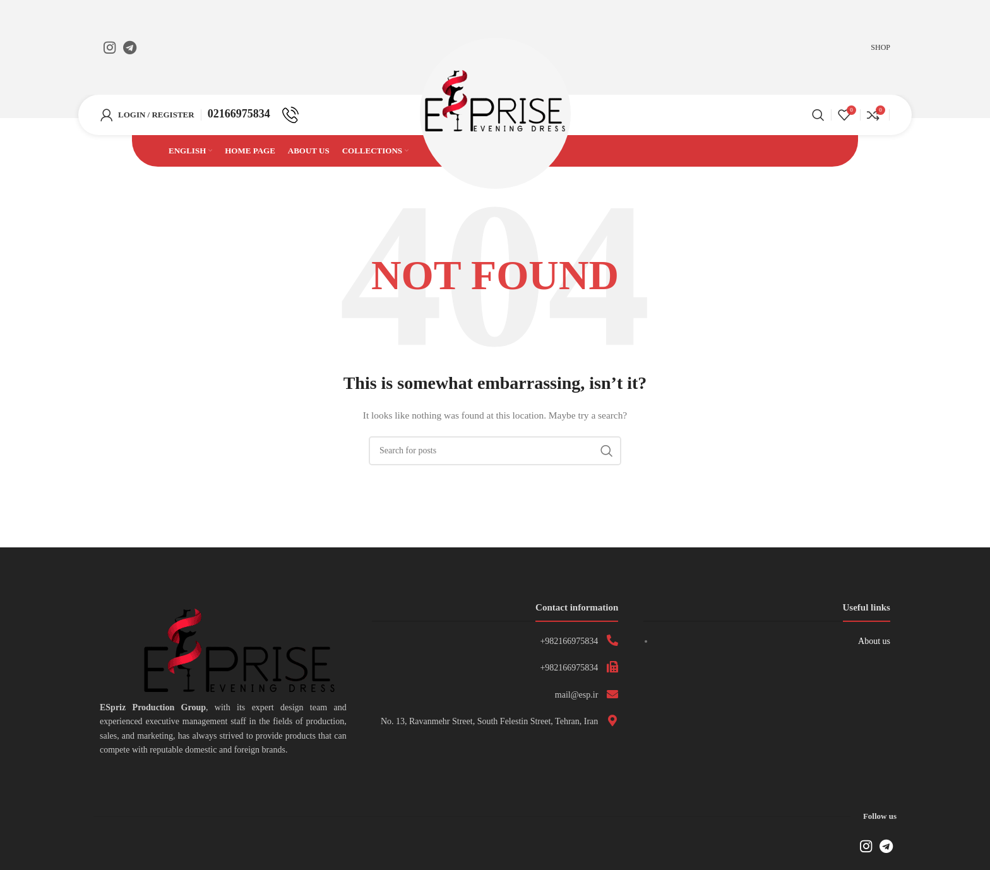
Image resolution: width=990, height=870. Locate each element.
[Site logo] (495, 117)
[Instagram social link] (109, 47)
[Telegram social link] (129, 47)
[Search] (818, 118)
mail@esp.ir (577, 700)
